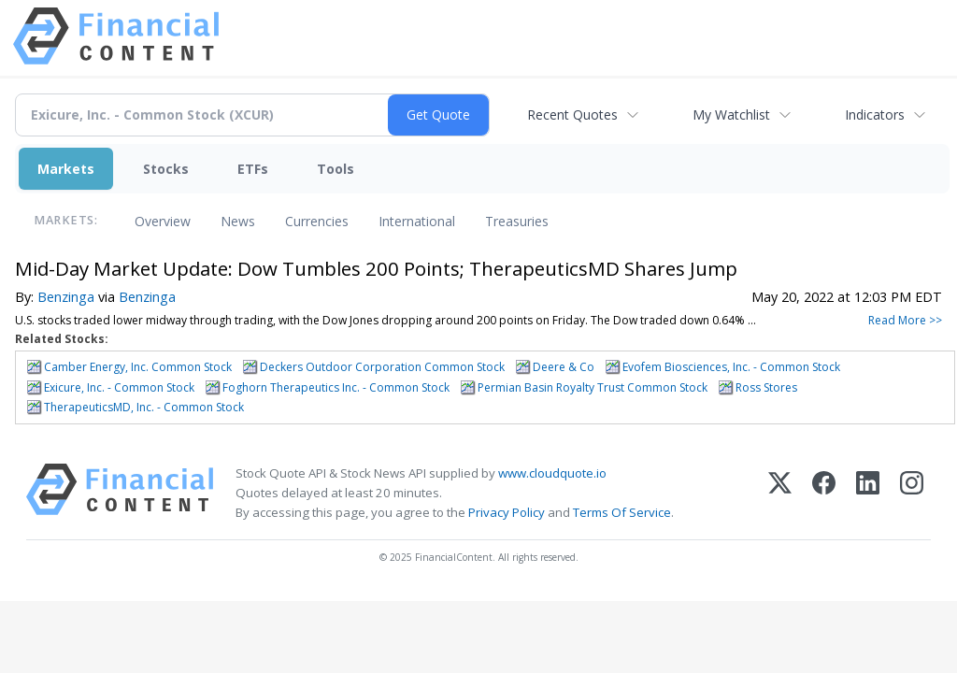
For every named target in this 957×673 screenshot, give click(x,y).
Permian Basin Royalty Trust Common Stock (592, 387)
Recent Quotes (572, 114)
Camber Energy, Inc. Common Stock (138, 367)
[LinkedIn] (868, 493)
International (417, 221)
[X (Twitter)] (780, 493)
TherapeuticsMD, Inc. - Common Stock (144, 407)
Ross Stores (766, 387)
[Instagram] (912, 493)
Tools (335, 169)
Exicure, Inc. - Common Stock (119, 387)
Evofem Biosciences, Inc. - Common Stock (731, 367)
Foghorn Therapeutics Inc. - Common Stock (336, 387)
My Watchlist (731, 114)
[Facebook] (824, 493)
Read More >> (905, 320)
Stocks (166, 169)
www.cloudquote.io (552, 473)
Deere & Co (563, 367)
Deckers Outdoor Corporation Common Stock (382, 367)
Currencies (317, 221)
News (238, 221)
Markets (65, 169)
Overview (163, 221)
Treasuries (517, 221)
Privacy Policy (506, 512)
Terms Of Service (622, 512)
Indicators (875, 114)
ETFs (252, 169)
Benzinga (65, 297)
